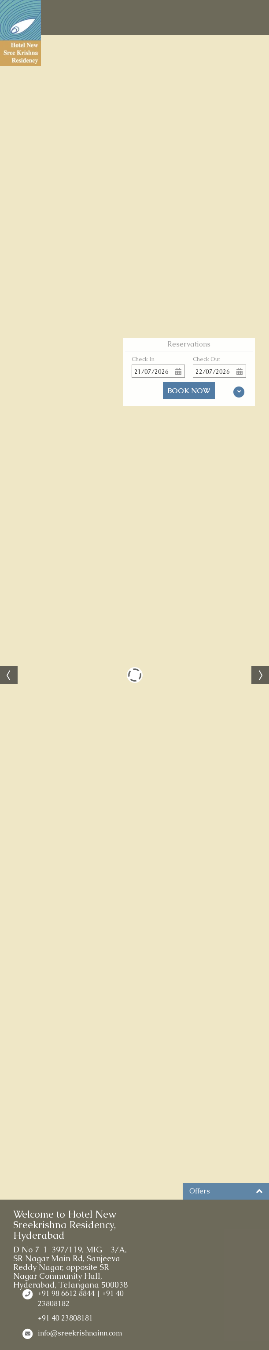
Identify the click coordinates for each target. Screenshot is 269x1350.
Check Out (206, 359)
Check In (143, 359)
